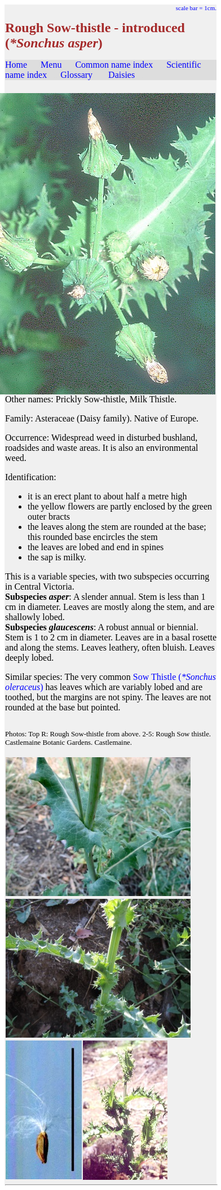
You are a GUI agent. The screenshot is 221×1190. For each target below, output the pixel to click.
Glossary (76, 75)
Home (16, 64)
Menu (51, 64)
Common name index (114, 64)
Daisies (121, 75)
